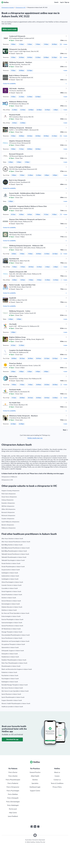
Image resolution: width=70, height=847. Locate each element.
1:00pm (55, 109)
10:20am (46, 384)
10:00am (21, 70)
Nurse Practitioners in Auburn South (12, 638)
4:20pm (30, 371)
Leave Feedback (13, 816)
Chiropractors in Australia (8, 7)
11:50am (46, 253)
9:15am (21, 149)
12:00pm (46, 57)
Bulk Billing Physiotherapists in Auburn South (14, 551)
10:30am (54, 44)
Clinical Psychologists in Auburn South (12, 582)
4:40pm (11, 162)
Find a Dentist (12, 776)
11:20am (37, 57)
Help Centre (13, 812)
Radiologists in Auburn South (10, 681)
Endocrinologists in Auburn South (11, 616)
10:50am (46, 136)
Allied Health (35, 776)
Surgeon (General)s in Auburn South (12, 700)
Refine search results (9, 29)
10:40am (29, 57)
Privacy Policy (57, 787)
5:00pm (46, 371)
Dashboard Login (35, 787)
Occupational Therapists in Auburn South (13, 644)
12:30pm (37, 96)
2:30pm (55, 267)
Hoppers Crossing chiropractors (10, 490)
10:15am (22, 358)
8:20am (14, 253)
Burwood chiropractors (8, 512)
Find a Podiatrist (13, 783)
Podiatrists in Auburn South (9, 672)
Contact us (57, 779)
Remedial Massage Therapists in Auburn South (15, 685)
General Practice (35, 772)
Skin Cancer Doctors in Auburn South (12, 688)
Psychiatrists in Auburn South (10, 675)
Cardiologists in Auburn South (10, 579)
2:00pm (47, 175)
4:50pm (19, 319)
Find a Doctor (12, 772)
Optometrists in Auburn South (10, 647)
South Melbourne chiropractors (10, 521)
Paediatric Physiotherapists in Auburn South (14, 660)
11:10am (21, 96)
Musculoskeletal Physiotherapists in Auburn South (16, 635)
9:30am (38, 44)
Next (64, 430)
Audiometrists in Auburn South (10, 576)
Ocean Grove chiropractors (9, 497)
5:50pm (27, 162)
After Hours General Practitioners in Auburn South (16, 541)
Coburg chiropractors (8, 500)
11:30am (29, 96)
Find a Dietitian (13, 794)
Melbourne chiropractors (9, 528)
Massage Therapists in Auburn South (12, 632)
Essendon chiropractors (8, 503)
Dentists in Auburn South (9, 597)
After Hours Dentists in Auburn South (12, 538)
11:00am (22, 123)
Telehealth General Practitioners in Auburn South (15, 554)
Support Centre (35, 790)
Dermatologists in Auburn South (11, 604)
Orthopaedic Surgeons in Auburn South (13, 650)
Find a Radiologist (13, 805)
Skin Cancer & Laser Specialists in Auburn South (15, 691)
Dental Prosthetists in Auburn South (12, 594)
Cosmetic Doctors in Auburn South (11, 585)
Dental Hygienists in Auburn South (11, 591)
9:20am (30, 44)
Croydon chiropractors (8, 518)
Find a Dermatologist (13, 801)
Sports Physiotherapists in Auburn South (13, 697)
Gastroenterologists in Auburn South (12, 622)
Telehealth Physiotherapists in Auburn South (14, 557)
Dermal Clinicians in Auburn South (11, 601)
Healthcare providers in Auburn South (12, 706)
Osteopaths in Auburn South (10, 653)
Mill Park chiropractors (8, 506)
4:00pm (55, 175)
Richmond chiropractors (8, 515)
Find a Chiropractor (13, 787)
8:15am (13, 214)
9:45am (23, 267)
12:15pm (46, 358)
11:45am (22, 109)
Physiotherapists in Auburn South (11, 666)
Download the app (12, 739)
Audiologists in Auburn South (10, 573)
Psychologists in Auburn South (10, 678)
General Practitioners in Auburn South (12, 625)
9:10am (21, 44)
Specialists (35, 783)
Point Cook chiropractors (9, 493)
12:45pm (47, 109)
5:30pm (19, 162)
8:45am (14, 123)
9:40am (46, 44)
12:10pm (54, 57)
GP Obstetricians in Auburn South (11, 629)
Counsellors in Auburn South (10, 588)
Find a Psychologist (13, 790)
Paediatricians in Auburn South (10, 657)
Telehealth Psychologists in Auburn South (13, 560)
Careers (57, 776)
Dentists (35, 779)
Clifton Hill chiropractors (8, 509)
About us (57, 772)
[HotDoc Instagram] (38, 826)
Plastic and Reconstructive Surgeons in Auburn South (17, 669)
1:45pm (47, 267)
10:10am (29, 136)
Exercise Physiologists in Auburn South (12, 619)
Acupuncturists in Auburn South (11, 569)
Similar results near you (35, 438)
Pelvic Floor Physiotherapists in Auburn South (14, 663)
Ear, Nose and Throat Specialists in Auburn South (15, 613)
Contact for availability (35, 83)
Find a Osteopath (12, 798)
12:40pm (21, 424)
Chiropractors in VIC (20, 7)
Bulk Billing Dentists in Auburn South (12, 545)
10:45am (31, 267)
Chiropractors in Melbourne (9, 477)
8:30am (21, 214)
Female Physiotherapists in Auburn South (13, 566)
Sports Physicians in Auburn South (11, 694)
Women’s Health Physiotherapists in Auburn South (16, 703)
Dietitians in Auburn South (9, 610)
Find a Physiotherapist (13, 779)
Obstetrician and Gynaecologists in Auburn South (15, 641)
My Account (13, 809)
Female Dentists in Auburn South (11, 563)
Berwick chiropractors (8, 525)
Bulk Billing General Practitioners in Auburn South (16, 548)
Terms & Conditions (57, 783)
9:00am (13, 44)
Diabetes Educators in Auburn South (12, 607)
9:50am (13, 57)
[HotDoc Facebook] (31, 826)
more (65, 44)
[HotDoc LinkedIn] (35, 826)
